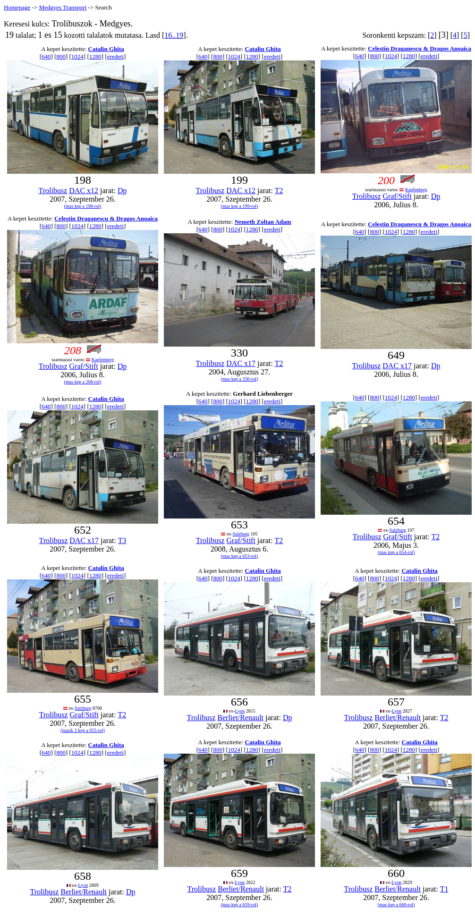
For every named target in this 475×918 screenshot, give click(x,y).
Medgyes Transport (62, 7)
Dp (122, 191)
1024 (77, 56)
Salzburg (241, 533)
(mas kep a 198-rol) (83, 206)
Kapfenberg (416, 189)
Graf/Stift (397, 196)
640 (46, 56)
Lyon (240, 711)
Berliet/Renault (240, 718)
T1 (444, 889)
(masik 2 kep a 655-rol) (82, 730)
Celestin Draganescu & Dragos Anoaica (419, 48)
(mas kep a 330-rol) (239, 379)
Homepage (17, 7)
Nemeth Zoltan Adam (263, 221)
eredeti (115, 56)
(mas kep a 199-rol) (239, 206)
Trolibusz (53, 191)
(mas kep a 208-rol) (83, 381)
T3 (122, 540)
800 (61, 56)
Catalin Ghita (106, 48)
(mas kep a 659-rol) (239, 904)
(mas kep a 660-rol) (396, 904)
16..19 (173, 35)
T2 (279, 191)
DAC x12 (83, 191)
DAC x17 (240, 363)
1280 (95, 56)
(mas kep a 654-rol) (396, 552)
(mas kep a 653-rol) (239, 556)
